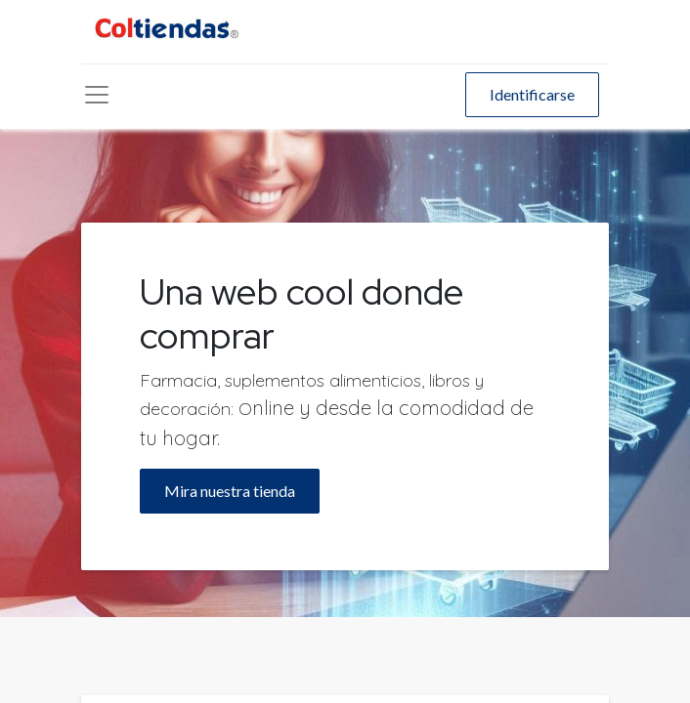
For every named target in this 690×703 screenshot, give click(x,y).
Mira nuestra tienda (229, 490)
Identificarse (532, 94)
